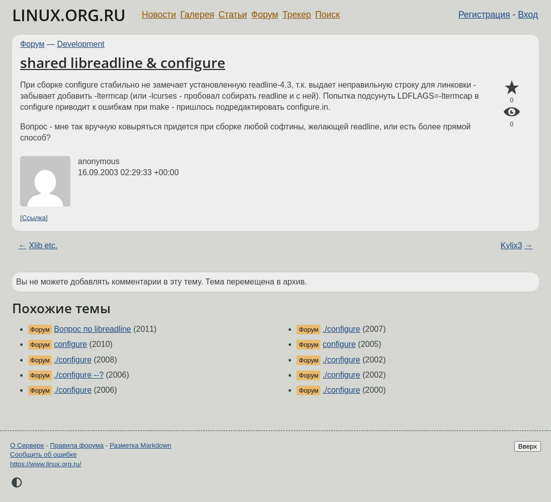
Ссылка (34, 218)
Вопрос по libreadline (92, 329)
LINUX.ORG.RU (69, 15)
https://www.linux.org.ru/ (45, 464)
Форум (264, 15)
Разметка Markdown (140, 445)
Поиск (327, 15)
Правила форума (77, 445)
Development (81, 44)
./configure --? (79, 375)
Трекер (297, 15)
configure (70, 344)
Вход (528, 15)
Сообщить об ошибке (43, 454)
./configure (72, 359)
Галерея (197, 15)
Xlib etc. (43, 245)
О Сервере (27, 445)
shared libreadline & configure (122, 62)
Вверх (527, 446)
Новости (159, 15)
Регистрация (484, 15)
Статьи (232, 15)
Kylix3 (511, 245)
